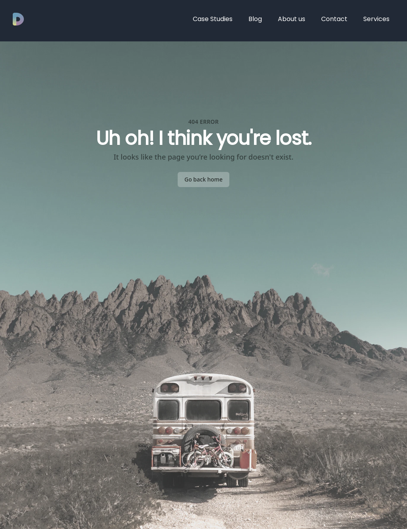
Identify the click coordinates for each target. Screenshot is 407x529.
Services (376, 18)
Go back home (203, 179)
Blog (255, 18)
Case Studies (213, 18)
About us (291, 18)
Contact (334, 18)
